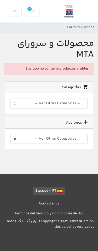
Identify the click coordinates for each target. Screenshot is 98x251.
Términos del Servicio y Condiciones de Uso (49, 213)
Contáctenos (49, 204)
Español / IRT (49, 191)
